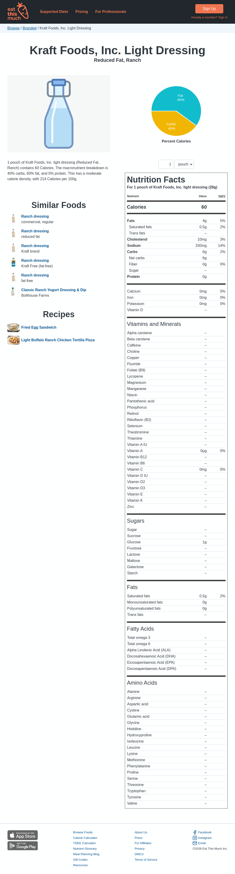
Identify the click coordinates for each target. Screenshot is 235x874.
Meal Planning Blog (86, 854)
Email (199, 843)
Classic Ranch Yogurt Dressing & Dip (53, 290)
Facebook (202, 832)
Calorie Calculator (85, 838)
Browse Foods (83, 832)
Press (139, 838)
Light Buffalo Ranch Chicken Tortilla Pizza (58, 340)
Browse (13, 28)
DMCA (139, 854)
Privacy (140, 848)
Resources (80, 865)
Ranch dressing (35, 216)
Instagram (202, 838)
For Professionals (110, 12)
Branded (30, 28)
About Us (141, 832)
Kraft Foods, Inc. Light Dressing (117, 50)
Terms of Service (146, 859)
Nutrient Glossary (85, 848)
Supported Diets (54, 12)
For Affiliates (143, 843)
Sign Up (209, 9)
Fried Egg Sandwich (38, 327)
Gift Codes (80, 859)
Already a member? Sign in (209, 17)
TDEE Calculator (84, 843)
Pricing (82, 12)
